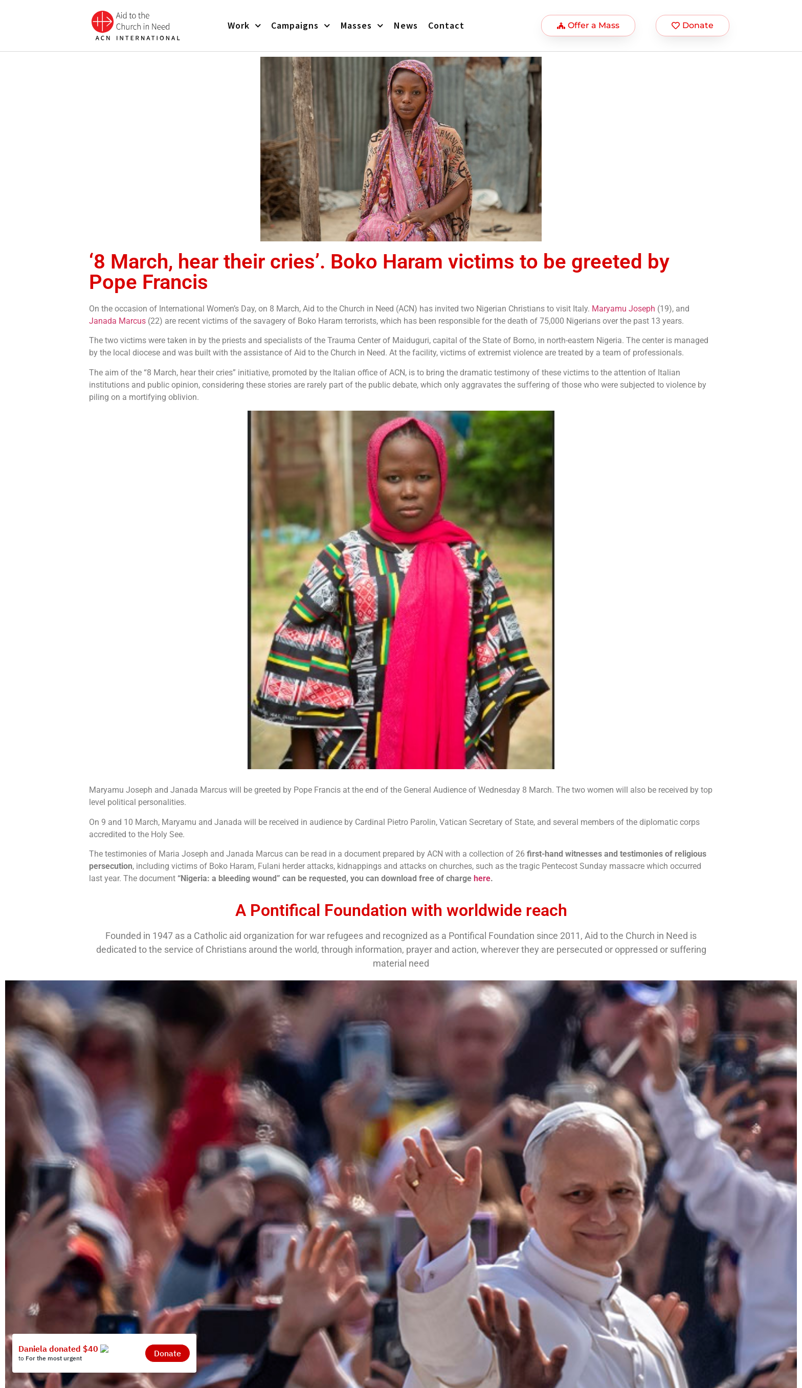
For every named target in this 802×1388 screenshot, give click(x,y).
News (406, 25)
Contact (446, 25)
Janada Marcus (117, 321)
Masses (362, 25)
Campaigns (300, 25)
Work (244, 25)
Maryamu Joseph (623, 309)
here (482, 878)
